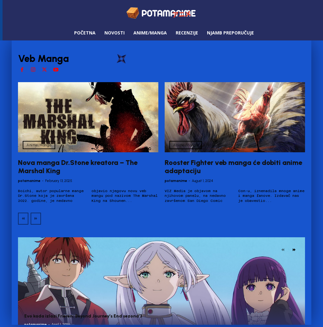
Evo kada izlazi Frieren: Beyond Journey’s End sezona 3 (83, 316)
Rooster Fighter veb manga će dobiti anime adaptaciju (233, 166)
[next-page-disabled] (36, 219)
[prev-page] (23, 219)
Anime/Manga (38, 145)
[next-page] (294, 250)
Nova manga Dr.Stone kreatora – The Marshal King (78, 166)
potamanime (29, 181)
